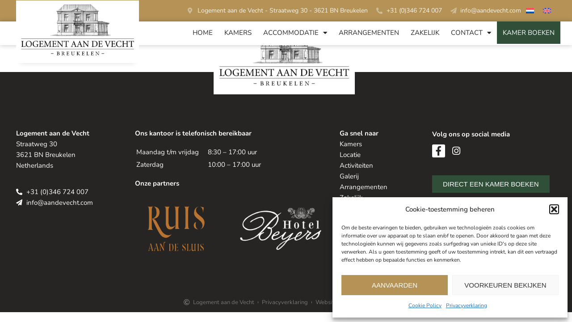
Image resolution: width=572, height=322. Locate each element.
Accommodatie (295, 33)
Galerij (349, 176)
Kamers (238, 32)
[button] (554, 209)
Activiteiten (356, 165)
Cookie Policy (425, 305)
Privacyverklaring (466, 305)
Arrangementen (369, 32)
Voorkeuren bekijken (505, 285)
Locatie (350, 154)
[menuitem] (530, 12)
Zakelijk (425, 32)
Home (203, 32)
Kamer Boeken (529, 32)
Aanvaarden (394, 285)
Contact (471, 33)
